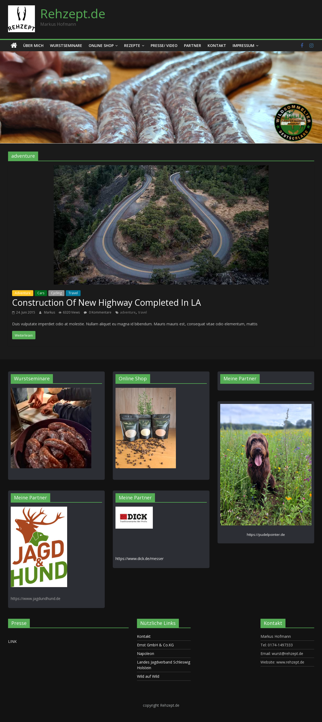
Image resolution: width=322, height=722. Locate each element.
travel (142, 312)
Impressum (243, 45)
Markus (50, 312)
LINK (12, 641)
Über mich (33, 45)
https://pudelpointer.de (266, 534)
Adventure (23, 293)
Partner (192, 45)
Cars (40, 293)
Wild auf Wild (148, 676)
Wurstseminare (66, 45)
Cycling (56, 293)
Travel (73, 293)
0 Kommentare (97, 312)
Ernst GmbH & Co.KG (155, 644)
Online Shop (101, 45)
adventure (128, 312)
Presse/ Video (164, 45)
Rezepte (132, 45)
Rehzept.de (72, 13)
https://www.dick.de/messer (139, 558)
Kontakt (217, 45)
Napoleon (145, 653)
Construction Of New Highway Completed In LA (106, 302)
